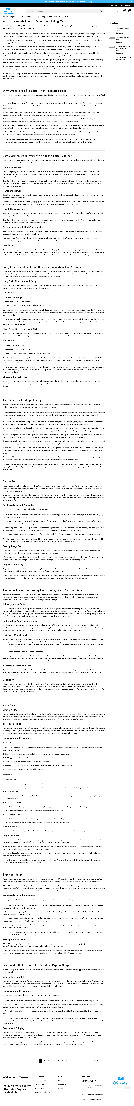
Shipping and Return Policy (45, 1081)
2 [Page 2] (44, 1061)
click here (83, 2)
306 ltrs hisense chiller (123, 57)
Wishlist (61, 1088)
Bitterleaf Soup (12, 874)
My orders (62, 1084)
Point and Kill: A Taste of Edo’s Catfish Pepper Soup (36, 965)
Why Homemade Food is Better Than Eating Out (34, 21)
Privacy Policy (40, 1084)
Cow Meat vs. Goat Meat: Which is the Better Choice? (37, 156)
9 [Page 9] (62, 1061)
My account (62, 1081)
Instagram (128, 5)
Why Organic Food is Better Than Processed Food (35, 91)
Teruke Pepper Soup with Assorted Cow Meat (123, 48)
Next (96, 1061)
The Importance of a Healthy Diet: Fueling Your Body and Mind (43, 590)
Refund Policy (40, 1088)
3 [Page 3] (48, 1061)
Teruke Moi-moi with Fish (123, 38)
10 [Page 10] (66, 1061)
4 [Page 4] (52, 1061)
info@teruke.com (95, 1099)
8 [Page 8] (58, 1061)
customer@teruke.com (95, 1094)
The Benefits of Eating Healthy (22, 400)
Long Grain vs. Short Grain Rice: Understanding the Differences (43, 267)
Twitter (121, 5)
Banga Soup (10, 481)
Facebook (114, 5)
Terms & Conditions (42, 1092)
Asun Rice (9, 705)
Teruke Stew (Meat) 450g (122, 30)
